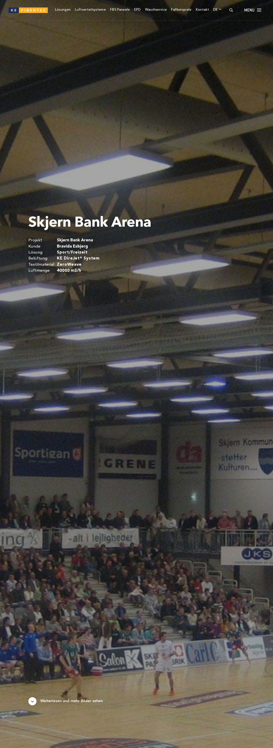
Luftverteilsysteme (90, 10)
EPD (137, 10)
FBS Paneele (120, 10)
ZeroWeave (69, 265)
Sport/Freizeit (72, 253)
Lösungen (63, 10)
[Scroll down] (65, 701)
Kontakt (202, 10)
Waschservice (156, 10)
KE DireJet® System (78, 259)
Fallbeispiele (181, 10)
